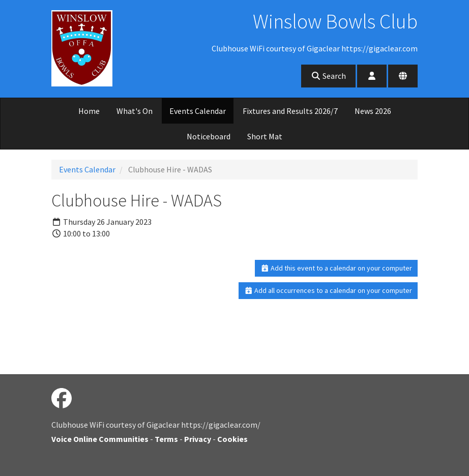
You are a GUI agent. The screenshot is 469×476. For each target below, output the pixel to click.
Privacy (197, 439)
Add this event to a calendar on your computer (336, 268)
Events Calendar (197, 111)
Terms (166, 439)
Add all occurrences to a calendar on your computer (328, 290)
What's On (134, 111)
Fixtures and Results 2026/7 (290, 111)
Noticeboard (208, 136)
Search (328, 76)
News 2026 (373, 111)
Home (89, 111)
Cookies (232, 439)
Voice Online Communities (100, 439)
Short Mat (264, 136)
